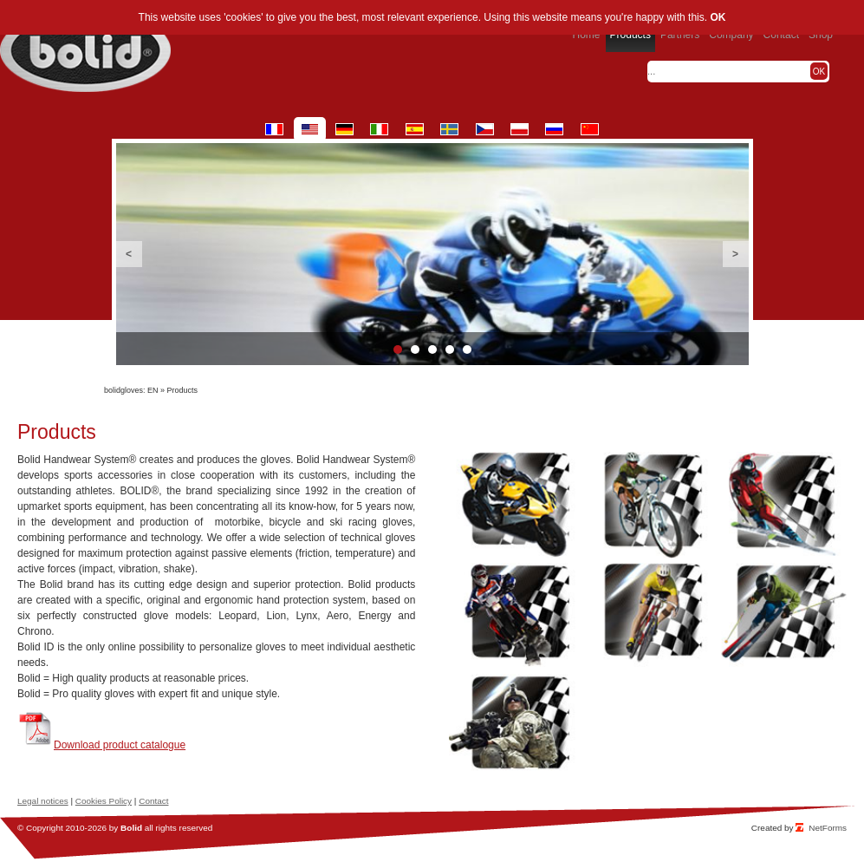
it (379, 129)
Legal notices (42, 801)
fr (274, 129)
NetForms (828, 828)
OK (717, 17)
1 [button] (397, 349)
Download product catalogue (119, 745)
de (344, 129)
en (310, 129)
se (449, 129)
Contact (153, 801)
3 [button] (432, 349)
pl (519, 129)
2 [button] (415, 349)
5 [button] (467, 349)
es (415, 129)
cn (590, 129)
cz (485, 129)
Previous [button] (129, 254)
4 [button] (449, 349)
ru (554, 129)
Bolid (131, 828)
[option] (432, 254)
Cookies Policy (103, 801)
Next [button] (736, 254)
